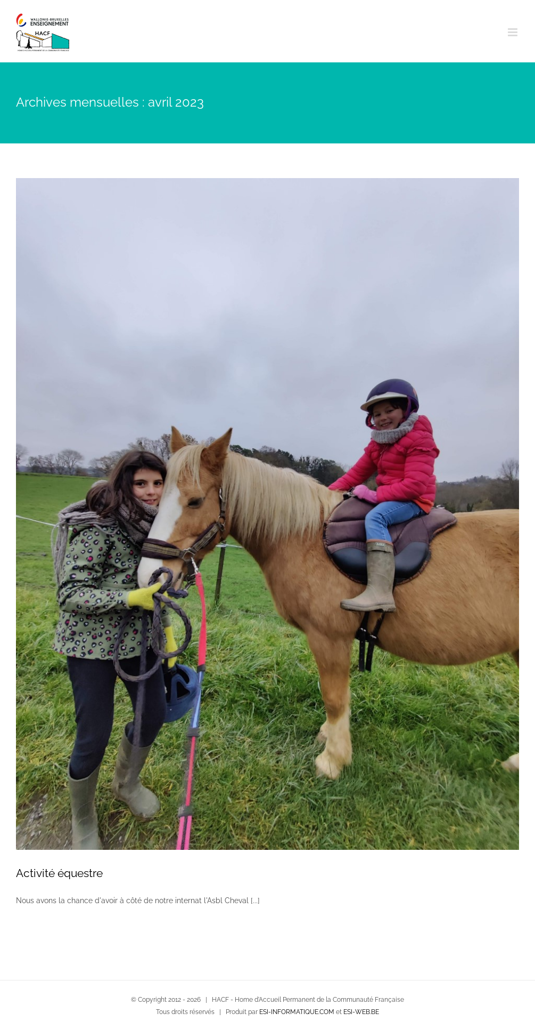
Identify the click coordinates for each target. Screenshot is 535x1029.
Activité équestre (59, 873)
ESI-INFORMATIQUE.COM (296, 1012)
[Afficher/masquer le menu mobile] (513, 32)
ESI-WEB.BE (361, 1012)
